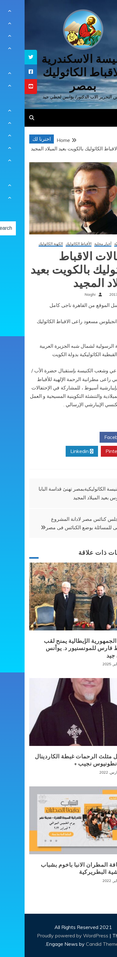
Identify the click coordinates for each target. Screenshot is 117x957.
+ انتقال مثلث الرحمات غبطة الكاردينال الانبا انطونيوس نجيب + (59, 760)
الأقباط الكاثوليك (54, 244)
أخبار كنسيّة (99, 244)
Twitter (57, 437)
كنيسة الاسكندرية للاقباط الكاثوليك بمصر (59, 72)
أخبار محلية (78, 244)
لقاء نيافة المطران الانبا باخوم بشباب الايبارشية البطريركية (62, 868)
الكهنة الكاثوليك (26, 244)
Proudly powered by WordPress (48, 935)
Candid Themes (78, 944)
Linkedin (57, 451)
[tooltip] (6, 57)
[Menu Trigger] (102, 13)
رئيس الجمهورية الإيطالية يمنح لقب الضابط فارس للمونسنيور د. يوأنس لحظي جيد (63, 648)
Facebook (93, 437)
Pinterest (93, 451)
